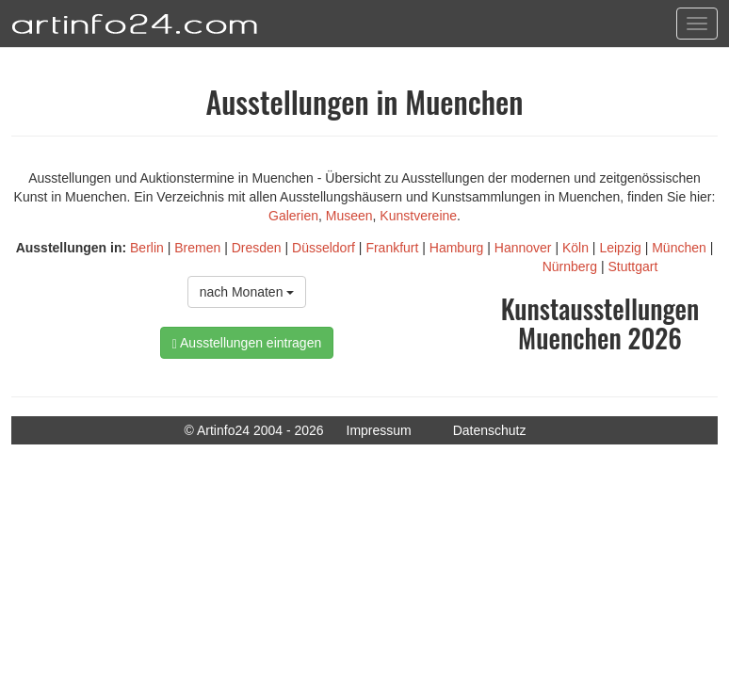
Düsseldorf (323, 247)
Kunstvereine (418, 215)
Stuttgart (632, 266)
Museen (349, 215)
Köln (575, 247)
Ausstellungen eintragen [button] (246, 343)
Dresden (257, 247)
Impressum (379, 430)
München (679, 247)
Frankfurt (391, 247)
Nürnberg (570, 266)
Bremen (197, 247)
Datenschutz (489, 430)
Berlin (147, 247)
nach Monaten (247, 291)
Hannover (523, 247)
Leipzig (619, 247)
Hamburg (456, 247)
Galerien (293, 215)
